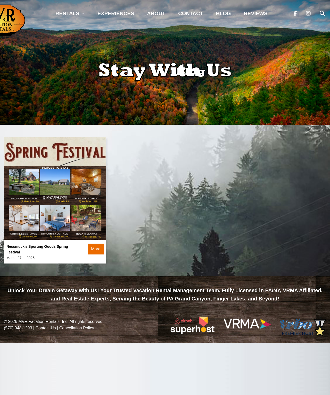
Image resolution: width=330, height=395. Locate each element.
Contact (190, 13)
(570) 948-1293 (18, 328)
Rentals (67, 13)
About (156, 13)
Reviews (255, 13)
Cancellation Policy (76, 328)
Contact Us (45, 328)
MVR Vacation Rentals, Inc (42, 321)
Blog (223, 13)
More (95, 249)
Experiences (115, 13)
